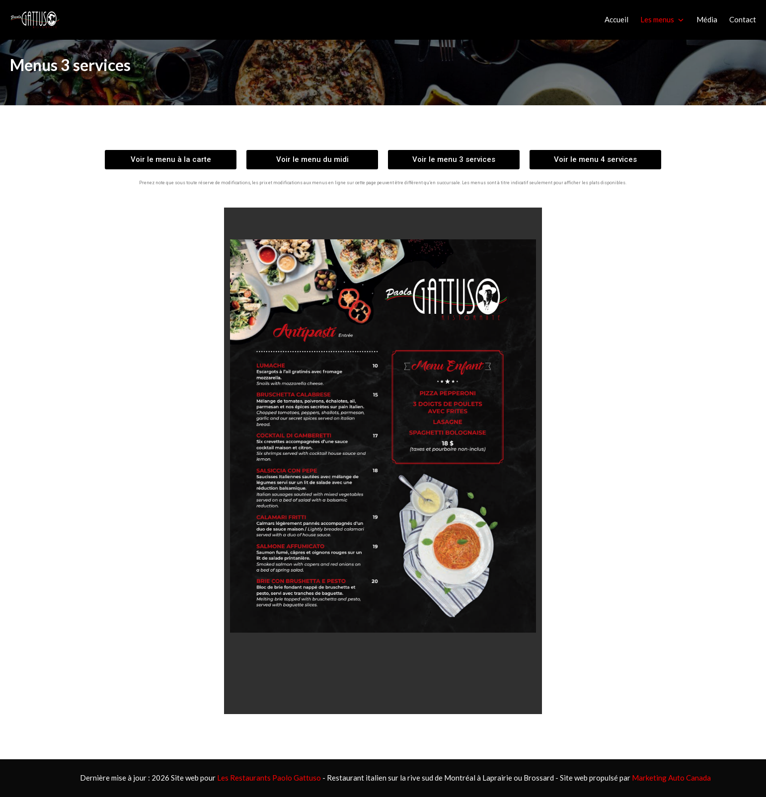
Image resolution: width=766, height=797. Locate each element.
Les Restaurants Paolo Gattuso (269, 777)
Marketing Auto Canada (671, 777)
